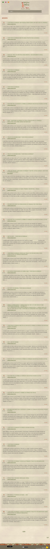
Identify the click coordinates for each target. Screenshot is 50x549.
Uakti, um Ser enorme (12, 342)
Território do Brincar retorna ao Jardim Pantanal (21, 427)
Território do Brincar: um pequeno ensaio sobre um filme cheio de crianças (27, 22)
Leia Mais (45, 32)
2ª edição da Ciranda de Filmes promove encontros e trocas (23, 189)
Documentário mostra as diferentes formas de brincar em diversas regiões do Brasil (27, 410)
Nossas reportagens (10, 173)
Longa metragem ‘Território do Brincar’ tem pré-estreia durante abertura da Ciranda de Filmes (27, 171)
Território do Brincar (13, 70)
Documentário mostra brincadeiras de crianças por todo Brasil (24, 204)
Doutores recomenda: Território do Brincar (19, 288)
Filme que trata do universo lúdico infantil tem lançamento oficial (25, 55)
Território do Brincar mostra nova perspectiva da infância (23, 38)
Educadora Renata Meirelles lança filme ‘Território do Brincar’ (24, 271)
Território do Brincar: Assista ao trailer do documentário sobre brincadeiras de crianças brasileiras (24, 253)
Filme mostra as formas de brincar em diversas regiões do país (24, 376)
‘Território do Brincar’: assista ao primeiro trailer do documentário (25, 461)
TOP (48, 537)
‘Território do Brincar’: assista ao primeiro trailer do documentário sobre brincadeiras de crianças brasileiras (27, 512)
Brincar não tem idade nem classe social (18, 478)
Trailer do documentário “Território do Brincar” (20, 137)
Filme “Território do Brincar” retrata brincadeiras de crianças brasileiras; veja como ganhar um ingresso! (24, 121)
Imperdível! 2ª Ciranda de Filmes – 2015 (17, 495)
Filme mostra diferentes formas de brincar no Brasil (21, 392)
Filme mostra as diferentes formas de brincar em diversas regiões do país (27, 104)
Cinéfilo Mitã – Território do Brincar (17, 236)
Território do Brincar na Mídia (11, 24)
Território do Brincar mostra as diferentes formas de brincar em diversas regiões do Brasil (27, 326)
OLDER (24, 531)
